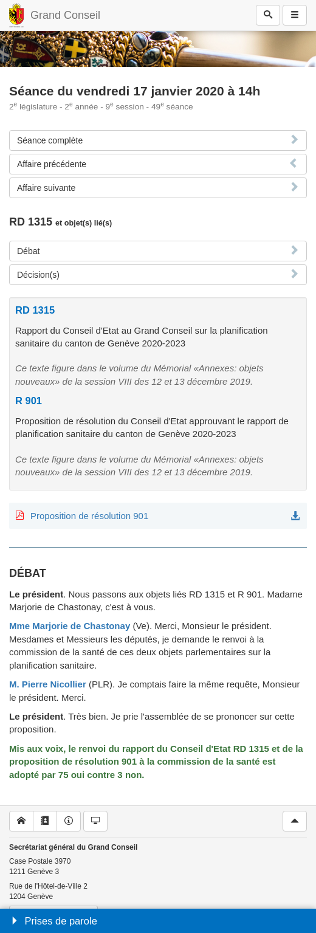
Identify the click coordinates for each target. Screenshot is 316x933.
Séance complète (50, 140)
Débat (28, 251)
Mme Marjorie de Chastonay (69, 626)
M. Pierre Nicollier (47, 684)
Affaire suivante (46, 188)
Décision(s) (38, 275)
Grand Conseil (65, 15)
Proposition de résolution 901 (89, 516)
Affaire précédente (51, 164)
